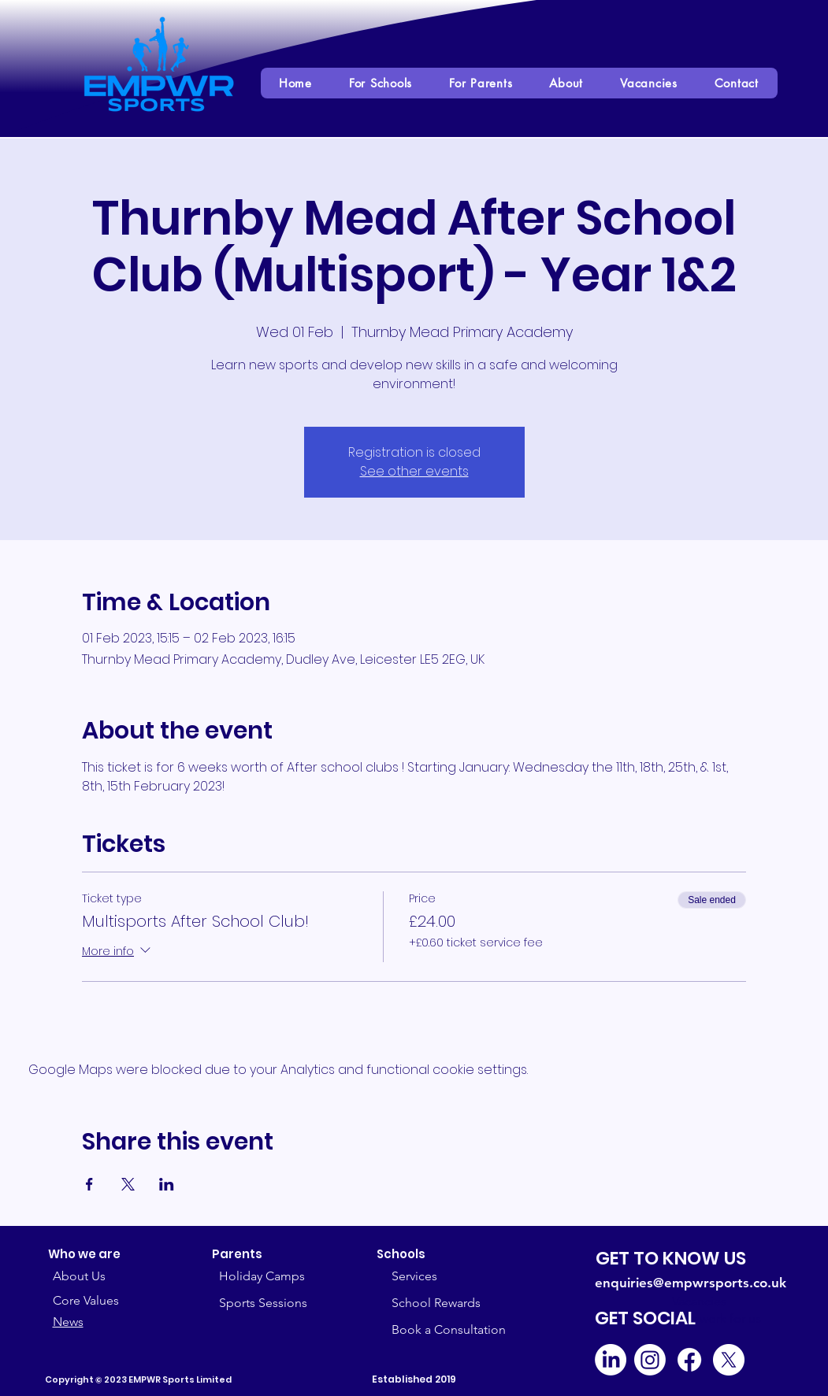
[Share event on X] (128, 1184)
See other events (414, 471)
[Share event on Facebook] (89, 1184)
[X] (728, 1360)
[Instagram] (650, 1360)
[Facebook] (689, 1360)
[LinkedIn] (610, 1360)
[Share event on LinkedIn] (166, 1184)
